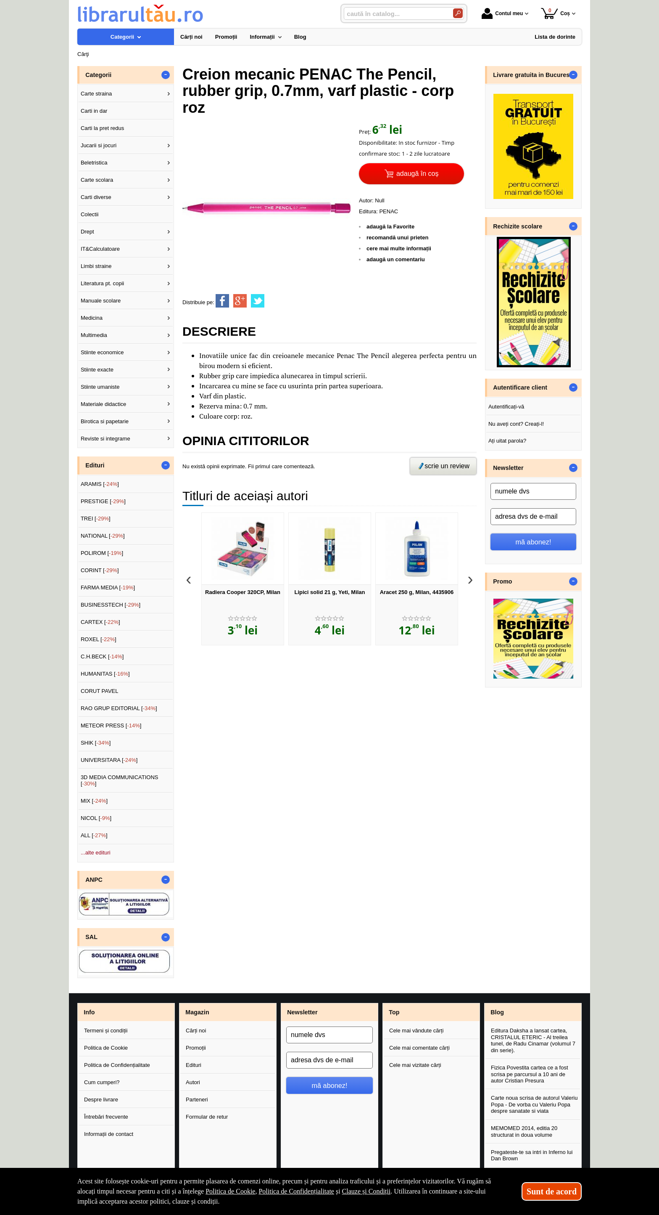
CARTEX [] (100, 622)
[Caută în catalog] (458, 13)
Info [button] (89, 1012)
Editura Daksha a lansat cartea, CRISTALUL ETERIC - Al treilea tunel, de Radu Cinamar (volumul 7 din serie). (533, 1040)
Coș (555, 13)
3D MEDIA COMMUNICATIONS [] (119, 780)
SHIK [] (96, 743)
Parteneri (197, 1099)
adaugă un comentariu (395, 259)
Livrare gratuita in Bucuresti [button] (533, 75)
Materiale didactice (103, 404)
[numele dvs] (533, 491)
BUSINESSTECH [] (110, 605)
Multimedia (94, 335)
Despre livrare (101, 1099)
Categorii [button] (98, 75)
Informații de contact (108, 1134)
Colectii (90, 214)
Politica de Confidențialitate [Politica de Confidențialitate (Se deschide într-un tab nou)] (296, 1191)
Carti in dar (94, 111)
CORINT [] (100, 570)
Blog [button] (497, 1012)
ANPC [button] (94, 879)
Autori (193, 1082)
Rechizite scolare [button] (517, 226)
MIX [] (94, 801)
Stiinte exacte (97, 369)
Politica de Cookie (106, 1048)
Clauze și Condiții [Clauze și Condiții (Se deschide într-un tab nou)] (366, 1191)
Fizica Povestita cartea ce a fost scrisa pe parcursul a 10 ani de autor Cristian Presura (529, 1074)
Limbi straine (96, 266)
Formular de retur (207, 1117)
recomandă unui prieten (397, 237)
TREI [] (96, 518)
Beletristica (94, 162)
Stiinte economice (102, 352)
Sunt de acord (552, 1191)
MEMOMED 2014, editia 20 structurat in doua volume (524, 1131)
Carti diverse (96, 197)
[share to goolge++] (240, 301)
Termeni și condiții (105, 1030)
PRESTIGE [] (103, 501)
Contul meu (502, 13)
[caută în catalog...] (395, 13)
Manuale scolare (101, 300)
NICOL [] (96, 818)
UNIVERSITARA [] (109, 760)
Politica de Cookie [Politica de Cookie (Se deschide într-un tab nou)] (230, 1191)
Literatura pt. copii (102, 283)
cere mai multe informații (398, 248)
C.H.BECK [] (102, 656)
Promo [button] (502, 581)
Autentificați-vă (506, 406)
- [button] (165, 75)
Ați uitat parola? (507, 441)
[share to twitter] (257, 301)
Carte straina (96, 93)
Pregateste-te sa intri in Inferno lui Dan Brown (531, 1155)
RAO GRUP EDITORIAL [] (119, 708)
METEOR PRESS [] (111, 725)
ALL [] (94, 835)
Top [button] (394, 1012)
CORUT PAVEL (100, 691)
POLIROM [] (102, 553)
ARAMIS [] (100, 484)
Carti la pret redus (102, 128)
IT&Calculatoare (100, 249)
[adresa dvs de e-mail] (533, 516)
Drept (87, 231)
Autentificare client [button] (520, 387)
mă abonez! (533, 542)
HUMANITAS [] (105, 674)
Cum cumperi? (102, 1082)
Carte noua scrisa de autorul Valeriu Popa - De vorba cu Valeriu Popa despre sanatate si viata (534, 1104)
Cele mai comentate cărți (419, 1048)
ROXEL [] (98, 639)
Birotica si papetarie (105, 421)
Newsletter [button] (508, 467)
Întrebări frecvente (106, 1117)
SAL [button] (91, 937)
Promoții (196, 1048)
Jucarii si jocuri (98, 145)
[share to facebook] (222, 301)
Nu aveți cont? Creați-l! (516, 424)
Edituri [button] (94, 465)
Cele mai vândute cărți (416, 1030)
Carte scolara (97, 180)
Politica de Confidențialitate (117, 1065)
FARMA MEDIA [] (108, 587)
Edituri (193, 1065)
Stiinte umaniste (100, 387)
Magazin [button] (197, 1012)
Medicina (92, 318)
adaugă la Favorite (390, 226)
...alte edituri (96, 852)
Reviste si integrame (105, 438)
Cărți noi (196, 1030)
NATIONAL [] (103, 536)
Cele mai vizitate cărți (415, 1065)
